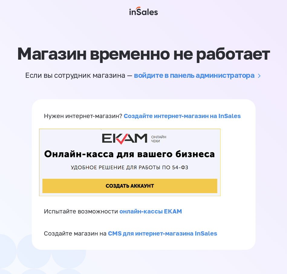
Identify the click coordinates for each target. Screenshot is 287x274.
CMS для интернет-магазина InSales (162, 233)
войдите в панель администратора (194, 75)
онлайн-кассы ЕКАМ (150, 211)
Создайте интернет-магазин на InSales (182, 115)
